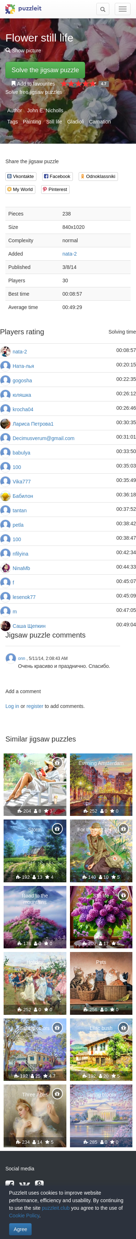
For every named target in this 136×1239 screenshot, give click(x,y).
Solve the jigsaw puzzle (45, 70)
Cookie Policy (24, 1215)
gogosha (22, 380)
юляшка (22, 395)
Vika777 (22, 481)
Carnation (100, 122)
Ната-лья (23, 366)
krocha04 (23, 409)
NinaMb (21, 568)
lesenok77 (24, 597)
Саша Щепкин (29, 626)
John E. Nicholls (45, 110)
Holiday (34, 962)
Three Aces (35, 1094)
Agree (20, 1229)
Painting (32, 122)
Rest (35, 763)
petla (18, 525)
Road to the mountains (35, 899)
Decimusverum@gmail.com (43, 438)
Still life (54, 122)
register (34, 706)
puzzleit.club (56, 1208)
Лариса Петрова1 (33, 424)
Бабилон (23, 496)
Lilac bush (101, 1028)
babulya (21, 453)
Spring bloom (101, 1094)
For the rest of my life (101, 829)
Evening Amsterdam (101, 763)
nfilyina (20, 554)
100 (17, 467)
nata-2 (69, 254)
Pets (101, 962)
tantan (20, 510)
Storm (34, 829)
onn (21, 658)
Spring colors (35, 1028)
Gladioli (75, 122)
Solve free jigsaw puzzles (33, 92)
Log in (12, 706)
